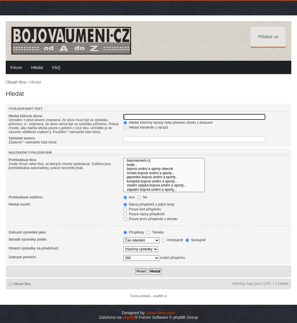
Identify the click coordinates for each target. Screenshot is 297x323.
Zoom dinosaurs (160, 312)
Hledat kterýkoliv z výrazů (145, 127)
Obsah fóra (16, 82)
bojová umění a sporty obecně (164, 169)
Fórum (16, 67)
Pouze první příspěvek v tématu (150, 219)
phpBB (129, 317)
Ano (129, 197)
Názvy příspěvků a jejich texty (148, 204)
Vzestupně (172, 240)
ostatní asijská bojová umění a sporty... (164, 185)
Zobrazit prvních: (23, 257)
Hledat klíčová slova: (26, 116)
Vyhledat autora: (22, 138)
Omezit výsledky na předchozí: (34, 248)
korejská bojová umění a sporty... (164, 181)
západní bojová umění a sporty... (164, 190)
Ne (142, 197)
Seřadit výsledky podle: (28, 239)
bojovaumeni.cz (164, 161)
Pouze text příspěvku (142, 209)
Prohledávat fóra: (23, 160)
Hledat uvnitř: (20, 204)
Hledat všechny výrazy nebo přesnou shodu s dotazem (168, 123)
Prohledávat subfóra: (26, 197)
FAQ (56, 67)
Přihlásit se (268, 36)
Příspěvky (133, 232)
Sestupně (195, 240)
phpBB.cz (160, 296)
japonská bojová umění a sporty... (164, 177)
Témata (155, 232)
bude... (164, 165)
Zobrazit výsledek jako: (28, 232)
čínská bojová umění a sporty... (164, 173)
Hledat (37, 67)
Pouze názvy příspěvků (143, 214)
